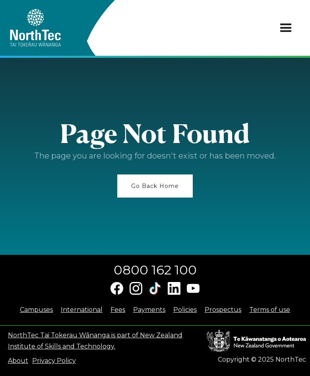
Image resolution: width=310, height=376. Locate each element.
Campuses (36, 309)
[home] (49, 28)
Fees (117, 309)
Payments (149, 309)
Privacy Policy (54, 360)
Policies (185, 309)
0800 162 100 (155, 270)
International (82, 309)
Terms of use (269, 309)
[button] (286, 28)
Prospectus (223, 309)
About (18, 360)
